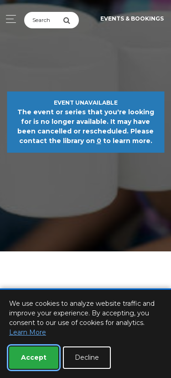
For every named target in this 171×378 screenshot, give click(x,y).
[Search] (43, 20)
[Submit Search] (71, 20)
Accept (34, 357)
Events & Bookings (132, 18)
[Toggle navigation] (8, 19)
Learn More (27, 332)
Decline (87, 357)
